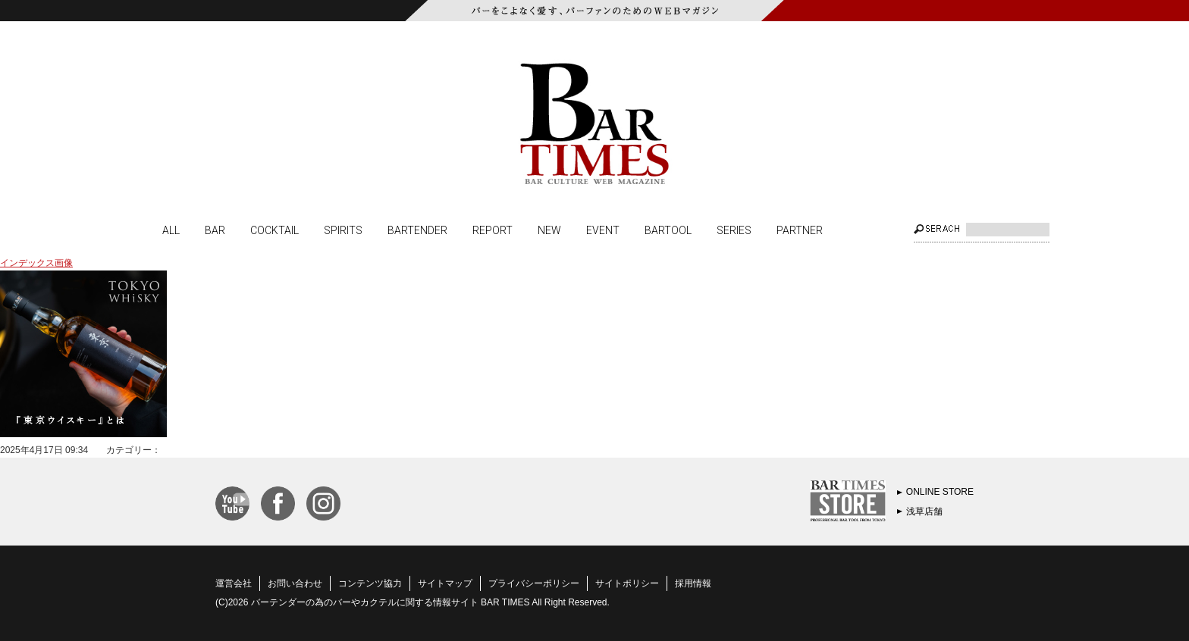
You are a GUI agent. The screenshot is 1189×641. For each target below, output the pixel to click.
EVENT (603, 229)
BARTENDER (417, 229)
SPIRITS (343, 229)
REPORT (492, 229)
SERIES (734, 229)
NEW (549, 229)
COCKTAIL (274, 229)
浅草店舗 (924, 511)
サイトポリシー (627, 583)
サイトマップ (445, 583)
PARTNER (799, 229)
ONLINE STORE (940, 491)
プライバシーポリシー (533, 583)
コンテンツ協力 (370, 583)
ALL (171, 229)
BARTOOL (668, 229)
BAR (215, 229)
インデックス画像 (36, 263)
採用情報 (693, 583)
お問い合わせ (295, 583)
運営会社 (233, 583)
